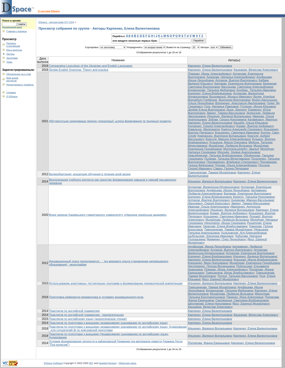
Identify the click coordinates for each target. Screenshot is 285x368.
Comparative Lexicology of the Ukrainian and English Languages (90, 65)
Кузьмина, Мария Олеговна (228, 142)
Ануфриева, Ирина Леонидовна (227, 190)
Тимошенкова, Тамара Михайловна (212, 172)
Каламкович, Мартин (262, 119)
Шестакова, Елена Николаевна (209, 303)
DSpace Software (53, 363)
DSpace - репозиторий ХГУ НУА (56, 22)
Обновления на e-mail (18, 74)
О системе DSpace (49, 11)
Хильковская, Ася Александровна (243, 232)
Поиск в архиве (11, 20)
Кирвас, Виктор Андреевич (254, 126)
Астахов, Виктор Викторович (236, 80)
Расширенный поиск (12, 27)
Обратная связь (127, 363)
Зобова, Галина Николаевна (227, 119)
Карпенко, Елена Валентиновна (210, 65)
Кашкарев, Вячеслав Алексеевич (256, 69)
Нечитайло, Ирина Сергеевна (225, 223)
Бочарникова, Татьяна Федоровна (211, 90)
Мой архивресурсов (12, 79)
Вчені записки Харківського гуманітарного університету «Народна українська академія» (108, 214)
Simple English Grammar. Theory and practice (78, 69)
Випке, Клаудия (263, 96)
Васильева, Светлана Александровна (247, 86)
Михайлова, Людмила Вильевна (230, 145)
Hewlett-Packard (108, 363)
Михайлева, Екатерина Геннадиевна (254, 263)
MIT (91, 363)
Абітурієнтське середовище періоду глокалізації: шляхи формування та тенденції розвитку (110, 121)
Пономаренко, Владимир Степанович (232, 162)
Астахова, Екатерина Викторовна (250, 253)
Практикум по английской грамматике (74, 310)
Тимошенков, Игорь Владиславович (229, 272)
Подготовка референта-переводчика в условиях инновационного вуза (96, 297)
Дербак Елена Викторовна (206, 109)
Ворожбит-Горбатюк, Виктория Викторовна (219, 99)
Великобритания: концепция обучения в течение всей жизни (89, 174)
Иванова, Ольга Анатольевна (208, 206)
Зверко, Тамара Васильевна (225, 113)
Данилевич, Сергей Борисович (209, 203)
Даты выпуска (14, 50)
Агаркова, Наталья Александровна (230, 77)
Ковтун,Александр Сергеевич (241, 129)
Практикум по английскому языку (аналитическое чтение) (88, 318)
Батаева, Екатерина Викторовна (237, 83)
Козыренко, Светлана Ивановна (237, 132)
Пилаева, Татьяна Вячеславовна (227, 158)
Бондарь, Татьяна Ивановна (256, 90)
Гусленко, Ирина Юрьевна (257, 106)
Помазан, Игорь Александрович (209, 73)
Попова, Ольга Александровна (236, 165)
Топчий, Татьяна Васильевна (237, 276)
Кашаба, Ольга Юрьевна (251, 122)
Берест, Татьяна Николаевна (253, 196)
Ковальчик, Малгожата (204, 129)
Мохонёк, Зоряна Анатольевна (238, 152)
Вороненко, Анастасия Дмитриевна (240, 103)
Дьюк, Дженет (236, 109)
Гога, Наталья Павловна (221, 106)
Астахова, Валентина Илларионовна (213, 187)
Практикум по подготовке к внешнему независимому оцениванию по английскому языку (108, 322)
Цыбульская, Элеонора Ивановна (210, 236)
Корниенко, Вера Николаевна (208, 263)
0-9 (128, 35)
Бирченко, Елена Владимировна (210, 93)
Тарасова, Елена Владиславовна (225, 226)
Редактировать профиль (20, 84)
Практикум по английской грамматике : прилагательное (86, 314)
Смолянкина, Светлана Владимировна (241, 300)
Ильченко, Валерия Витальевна (229, 116)
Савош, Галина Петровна (231, 168)
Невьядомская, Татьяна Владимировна (215, 155)
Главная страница (16, 31)
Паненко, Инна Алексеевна (244, 297)
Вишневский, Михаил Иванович (230, 96)
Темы (9, 62)
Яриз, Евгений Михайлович (220, 279)
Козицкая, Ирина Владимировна (255, 259)
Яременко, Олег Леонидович (226, 239)
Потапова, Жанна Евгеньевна (208, 343)
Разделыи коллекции (13, 44)
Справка (11, 92)
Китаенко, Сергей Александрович (211, 126)
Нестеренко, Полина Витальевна (211, 266)
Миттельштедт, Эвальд (241, 149)
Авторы (10, 54)
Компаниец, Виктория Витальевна (221, 135)
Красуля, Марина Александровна (228, 139)
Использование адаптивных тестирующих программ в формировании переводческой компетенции (115, 283)
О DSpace (12, 96)
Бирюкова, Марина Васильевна (252, 200)
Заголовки (12, 58)
